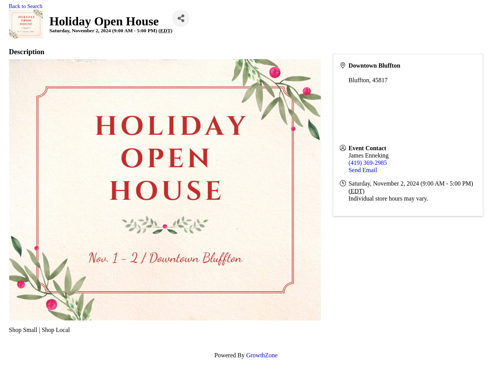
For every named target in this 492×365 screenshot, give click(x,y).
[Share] (180, 18)
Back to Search (25, 6)
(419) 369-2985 (368, 162)
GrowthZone (262, 355)
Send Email (363, 170)
